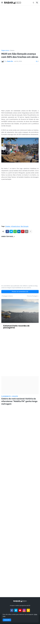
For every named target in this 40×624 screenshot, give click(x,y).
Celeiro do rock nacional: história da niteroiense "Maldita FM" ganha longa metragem (19, 401)
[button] (2, 2)
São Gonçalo (24, 226)
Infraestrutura (15, 226)
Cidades (12, 50)
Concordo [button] (7, 620)
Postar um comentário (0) (20, 291)
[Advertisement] (20, 27)
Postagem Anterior (7, 296)
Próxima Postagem (32, 296)
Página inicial (5, 50)
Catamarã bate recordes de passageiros (16, 327)
